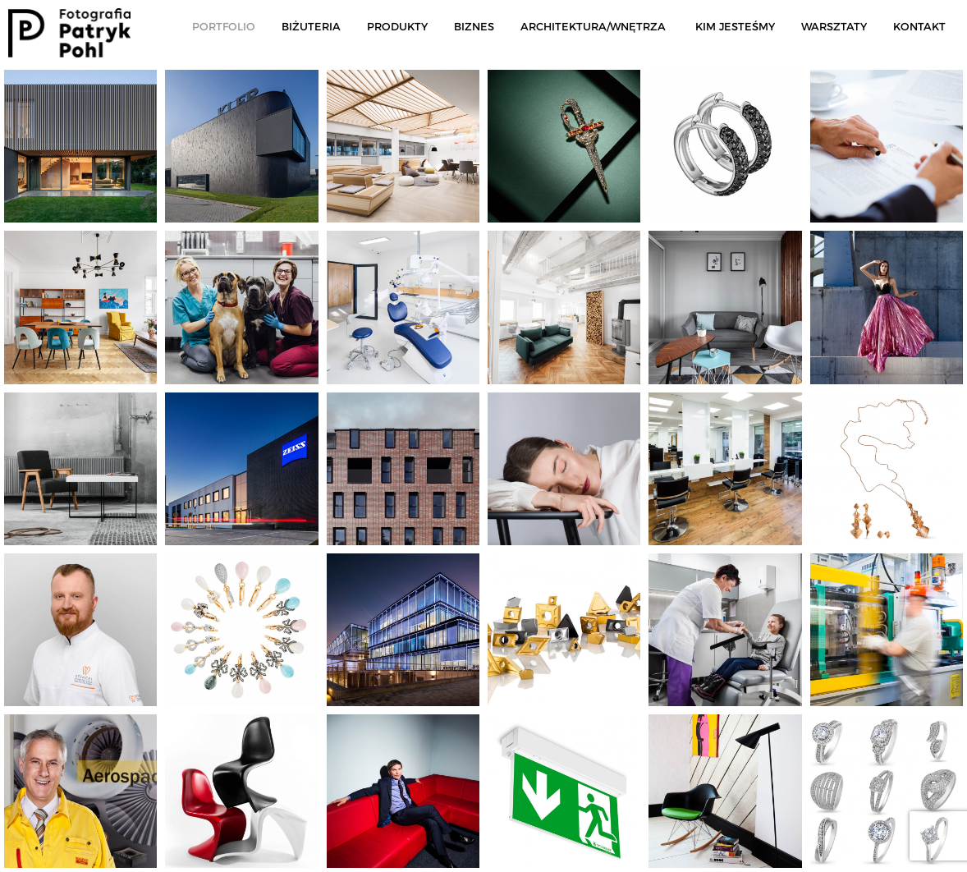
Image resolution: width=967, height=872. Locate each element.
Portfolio (223, 26)
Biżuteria (311, 26)
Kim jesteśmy (735, 26)
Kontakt (919, 26)
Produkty (397, 26)
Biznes (474, 26)
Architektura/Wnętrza (593, 26)
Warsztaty (834, 26)
